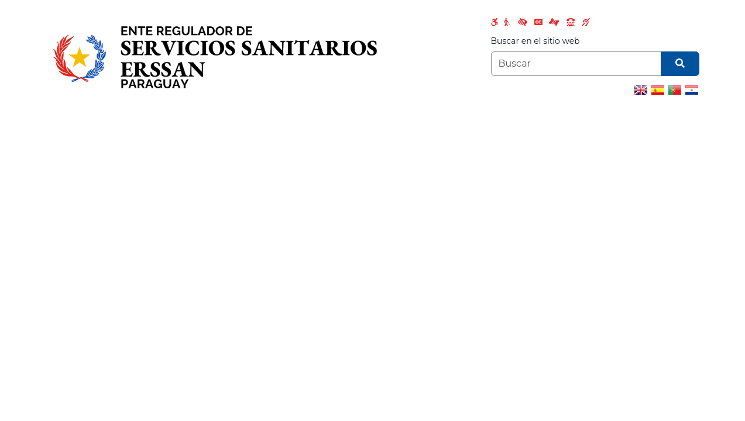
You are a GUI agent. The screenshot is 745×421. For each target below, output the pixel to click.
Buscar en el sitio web (535, 41)
